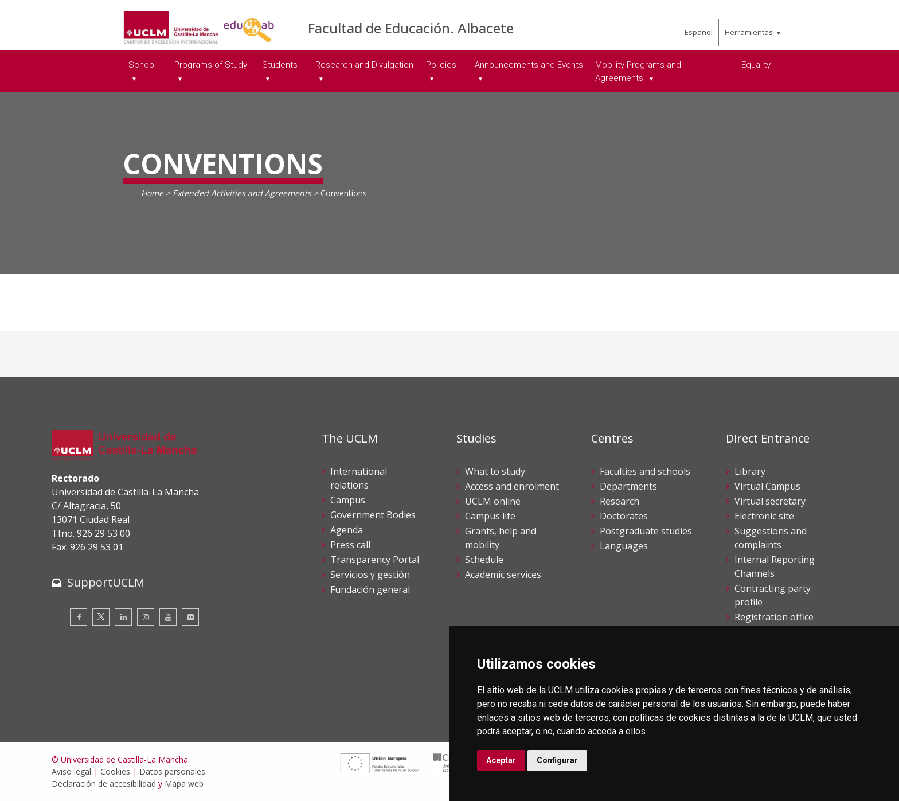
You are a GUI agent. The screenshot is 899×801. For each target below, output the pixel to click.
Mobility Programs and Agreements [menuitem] (638, 71)
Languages (624, 546)
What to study (495, 471)
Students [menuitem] (280, 65)
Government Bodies (373, 515)
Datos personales (172, 771)
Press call (350, 544)
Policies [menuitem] (441, 65)
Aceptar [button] (501, 760)
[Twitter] (101, 617)
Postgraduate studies (646, 531)
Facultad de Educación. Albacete (411, 27)
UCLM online (493, 501)
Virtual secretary (770, 501)
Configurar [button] (557, 760)
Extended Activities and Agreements (242, 192)
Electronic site (764, 516)
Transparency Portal (374, 559)
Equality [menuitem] (756, 65)
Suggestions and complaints (770, 538)
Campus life (490, 516)
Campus (347, 500)
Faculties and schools (645, 471)
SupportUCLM (105, 582)
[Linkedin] (123, 617)
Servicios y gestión (370, 574)
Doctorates (624, 516)
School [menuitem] (142, 65)
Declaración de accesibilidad (104, 783)
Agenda (346, 529)
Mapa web (184, 783)
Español (699, 32)
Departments (628, 486)
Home (152, 192)
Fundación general (370, 589)
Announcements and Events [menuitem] (529, 65)
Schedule (484, 559)
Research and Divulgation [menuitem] (364, 65)
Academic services (503, 574)
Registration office (774, 617)
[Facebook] (78, 617)
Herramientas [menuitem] (749, 32)
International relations (358, 478)
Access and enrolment (512, 486)
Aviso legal (71, 771)
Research (619, 501)
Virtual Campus (767, 486)
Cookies (115, 771)
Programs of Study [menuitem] (210, 65)
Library (749, 471)
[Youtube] (168, 617)
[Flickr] (190, 617)
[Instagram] (145, 617)
